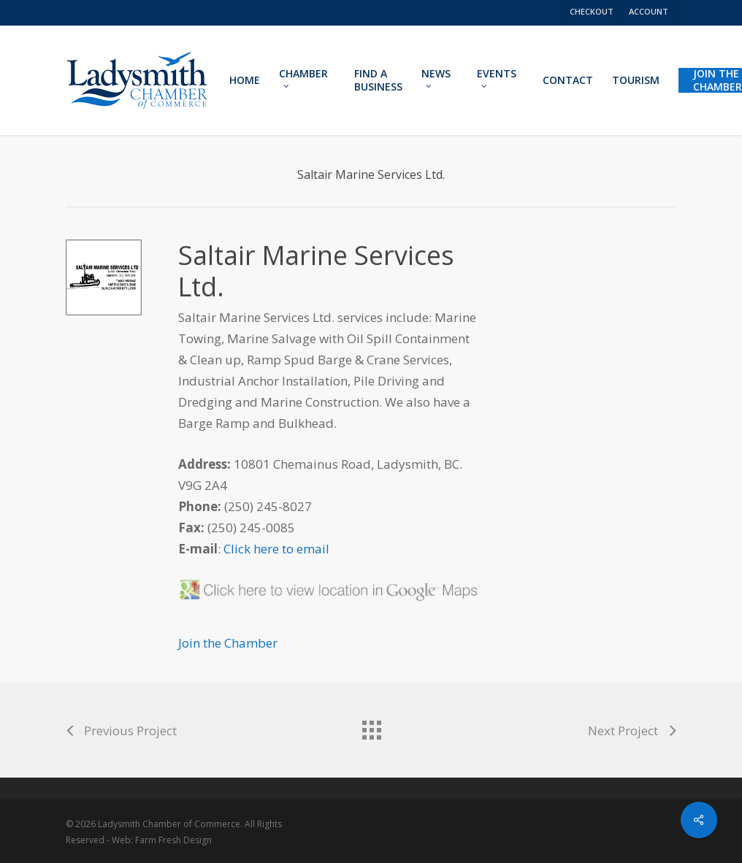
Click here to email (276, 548)
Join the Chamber (228, 642)
